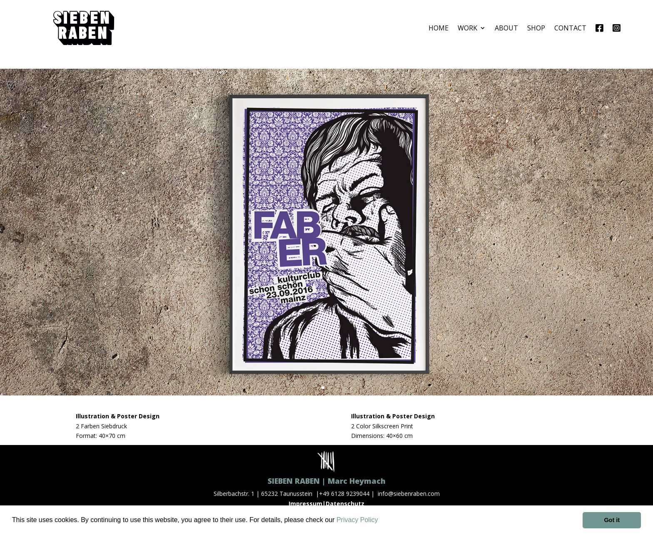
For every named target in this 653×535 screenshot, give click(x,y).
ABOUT (506, 27)
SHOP (536, 27)
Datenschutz (345, 504)
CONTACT (570, 27)
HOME (439, 27)
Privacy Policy (357, 519)
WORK (467, 27)
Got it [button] (612, 520)
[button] (381, 521)
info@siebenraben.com (409, 494)
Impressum (305, 504)
